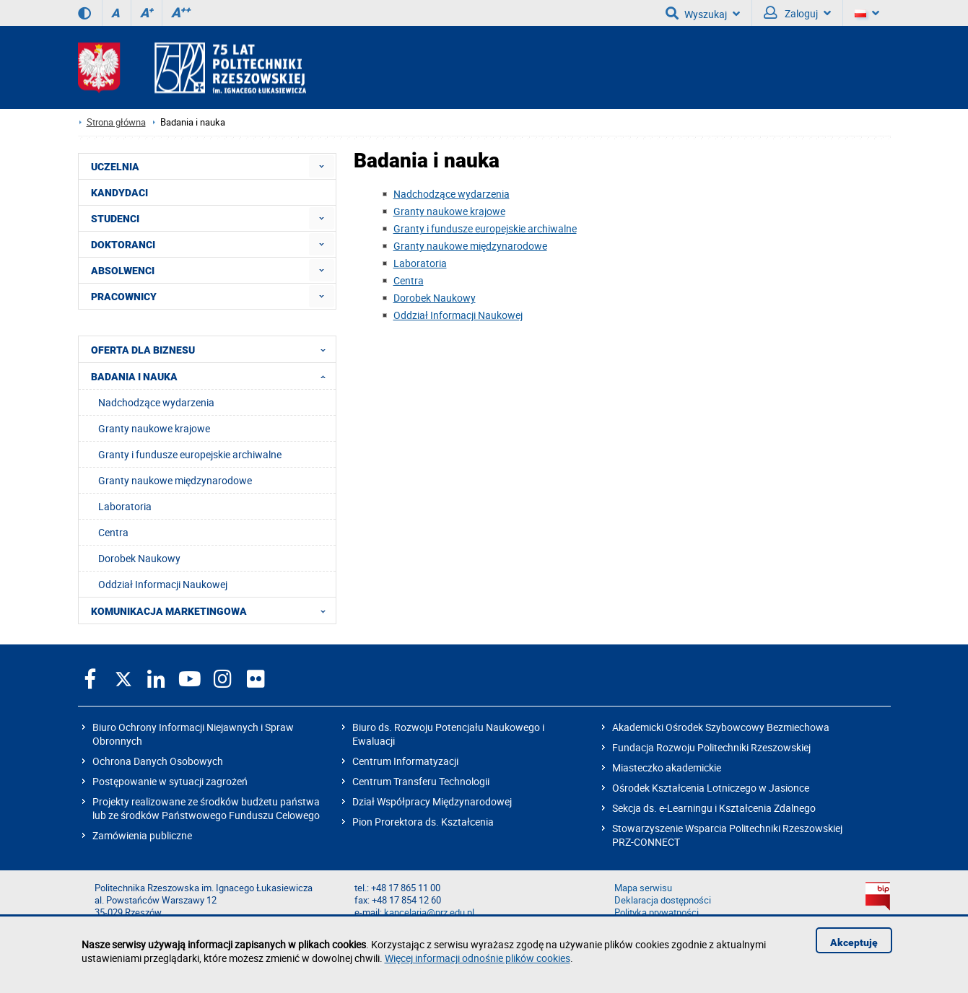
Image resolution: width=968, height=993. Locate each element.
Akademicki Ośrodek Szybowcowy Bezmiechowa (720, 727)
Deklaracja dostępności (662, 900)
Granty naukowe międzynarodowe (470, 246)
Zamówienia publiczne (142, 835)
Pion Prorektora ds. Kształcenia (423, 821)
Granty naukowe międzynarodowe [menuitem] (175, 480)
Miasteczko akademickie (666, 767)
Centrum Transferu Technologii (420, 781)
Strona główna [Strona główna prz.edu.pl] (116, 122)
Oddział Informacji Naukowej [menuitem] (162, 584)
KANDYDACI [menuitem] (119, 192)
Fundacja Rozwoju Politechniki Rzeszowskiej (711, 747)
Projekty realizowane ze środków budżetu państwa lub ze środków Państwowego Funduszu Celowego (206, 808)
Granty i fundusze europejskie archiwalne (485, 228)
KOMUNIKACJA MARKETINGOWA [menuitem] (212, 610)
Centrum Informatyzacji (405, 761)
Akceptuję (854, 942)
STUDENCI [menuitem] (115, 218)
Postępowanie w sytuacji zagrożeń (170, 781)
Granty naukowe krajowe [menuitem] (154, 428)
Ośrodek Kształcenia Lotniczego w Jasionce (710, 788)
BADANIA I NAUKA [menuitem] (212, 376)
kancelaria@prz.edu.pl (429, 912)
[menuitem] (321, 166)
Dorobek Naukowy (434, 298)
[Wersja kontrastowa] (84, 13)
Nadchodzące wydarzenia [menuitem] (156, 402)
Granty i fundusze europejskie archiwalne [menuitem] (190, 454)
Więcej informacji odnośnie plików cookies (477, 958)
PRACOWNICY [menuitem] (124, 296)
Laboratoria (420, 263)
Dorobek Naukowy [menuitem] (139, 558)
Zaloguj (797, 13)
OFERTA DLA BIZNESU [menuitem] (212, 349)
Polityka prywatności (656, 912)
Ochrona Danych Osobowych (157, 761)
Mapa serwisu (643, 888)
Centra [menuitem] (113, 532)
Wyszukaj (703, 13)
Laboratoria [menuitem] (125, 506)
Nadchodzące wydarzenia (451, 194)
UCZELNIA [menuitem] (115, 166)
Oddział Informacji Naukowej (458, 315)
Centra (408, 280)
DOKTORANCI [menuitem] (123, 244)
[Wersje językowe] (867, 13)
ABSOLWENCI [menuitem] (122, 270)
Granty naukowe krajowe (449, 211)
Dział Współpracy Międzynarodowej (432, 801)
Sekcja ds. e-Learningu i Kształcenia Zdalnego (714, 808)
